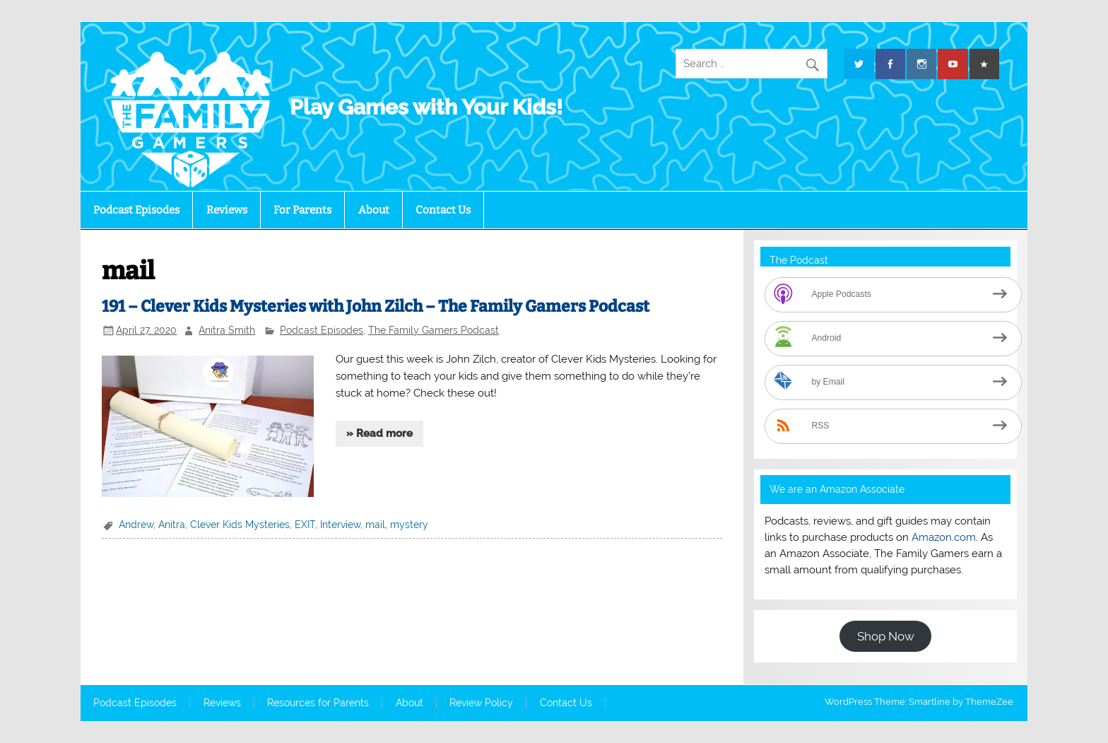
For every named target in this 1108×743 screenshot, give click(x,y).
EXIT (305, 524)
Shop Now (885, 636)
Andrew (136, 524)
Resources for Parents (318, 703)
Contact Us (443, 210)
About (373, 210)
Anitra (171, 524)
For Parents (302, 210)
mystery (409, 524)
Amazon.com (944, 537)
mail (375, 524)
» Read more (379, 433)
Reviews (226, 210)
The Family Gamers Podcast (433, 330)
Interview (340, 524)
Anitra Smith (227, 330)
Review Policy (481, 703)
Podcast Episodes (136, 210)
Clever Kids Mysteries (240, 524)
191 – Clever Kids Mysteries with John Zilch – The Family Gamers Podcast (375, 306)
